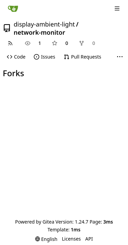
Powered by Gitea (34, 221)
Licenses (71, 238)
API (89, 238)
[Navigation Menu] (118, 8)
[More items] (119, 57)
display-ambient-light (44, 24)
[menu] (46, 239)
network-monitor (39, 32)
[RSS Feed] (10, 43)
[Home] (13, 8)
